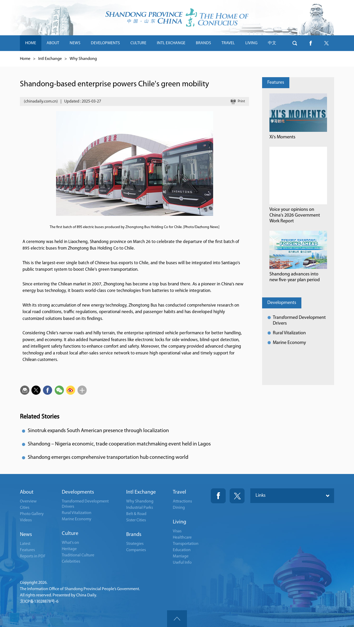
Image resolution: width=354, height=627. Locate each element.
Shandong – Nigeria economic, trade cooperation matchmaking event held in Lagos (119, 444)
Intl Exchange (50, 59)
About (27, 492)
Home (25, 59)
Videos (26, 520)
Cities (24, 508)
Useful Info (182, 563)
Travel (179, 492)
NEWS (75, 43)
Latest (25, 544)
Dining (179, 508)
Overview (28, 501)
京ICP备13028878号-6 (39, 602)
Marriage (181, 556)
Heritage (69, 549)
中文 (272, 43)
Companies (136, 550)
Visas (177, 531)
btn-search (295, 43)
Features (275, 82)
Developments (281, 302)
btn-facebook (310, 43)
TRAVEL (228, 43)
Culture (70, 533)
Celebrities (71, 562)
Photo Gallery (32, 514)
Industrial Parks (139, 508)
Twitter (237, 495)
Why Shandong (83, 59)
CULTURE (138, 43)
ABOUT (53, 43)
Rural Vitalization (289, 333)
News (26, 534)
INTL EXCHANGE (171, 43)
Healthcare (182, 537)
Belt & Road (136, 514)
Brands (133, 534)
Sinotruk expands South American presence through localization (98, 430)
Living (179, 522)
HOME (30, 43)
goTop (177, 618)
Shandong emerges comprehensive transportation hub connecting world (108, 457)
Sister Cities (136, 520)
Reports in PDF (33, 556)
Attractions (182, 501)
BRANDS (203, 43)
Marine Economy (289, 342)
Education (182, 550)
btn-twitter (326, 43)
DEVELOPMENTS (105, 43)
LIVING (251, 43)
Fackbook (218, 495)
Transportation (185, 544)
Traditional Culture (78, 555)
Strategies (134, 544)
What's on (70, 543)
